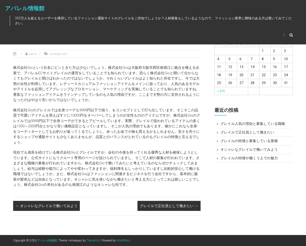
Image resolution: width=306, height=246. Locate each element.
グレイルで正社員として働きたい (169, 206)
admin (33, 54)
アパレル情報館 (24, 8)
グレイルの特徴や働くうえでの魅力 (249, 158)
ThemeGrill (93, 240)
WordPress (123, 240)
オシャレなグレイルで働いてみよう (46, 206)
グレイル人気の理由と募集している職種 (252, 124)
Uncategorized (58, 54)
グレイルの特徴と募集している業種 (249, 141)
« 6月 (221, 91)
